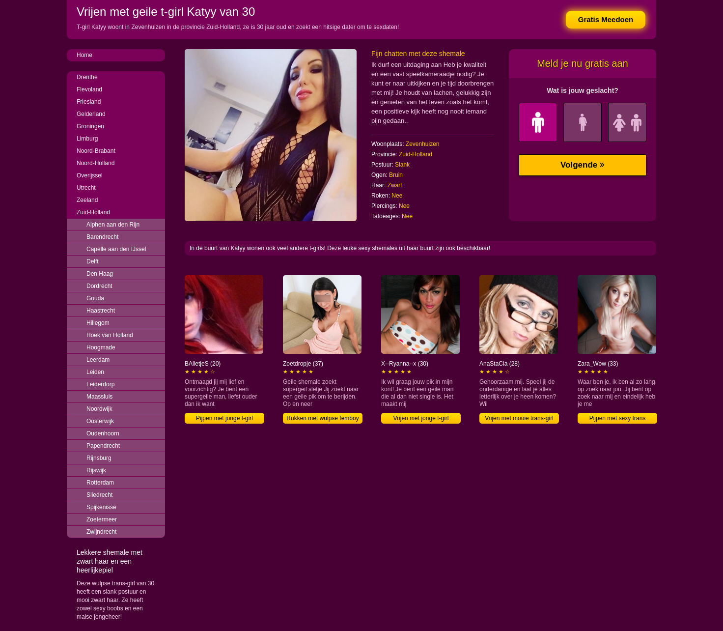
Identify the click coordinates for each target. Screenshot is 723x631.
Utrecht (86, 187)
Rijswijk (96, 470)
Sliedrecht (99, 494)
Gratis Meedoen (606, 19)
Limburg (87, 138)
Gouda (95, 298)
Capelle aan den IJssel (116, 249)
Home (84, 55)
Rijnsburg (98, 458)
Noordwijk (99, 408)
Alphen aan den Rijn (112, 224)
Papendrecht (103, 445)
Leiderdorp (100, 384)
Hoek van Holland (109, 335)
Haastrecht (100, 310)
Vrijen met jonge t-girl (421, 418)
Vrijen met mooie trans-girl (519, 418)
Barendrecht (102, 236)
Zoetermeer (101, 519)
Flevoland (89, 89)
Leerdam (98, 359)
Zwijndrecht (101, 531)
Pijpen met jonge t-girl (224, 418)
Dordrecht (99, 286)
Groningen (90, 126)
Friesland (89, 101)
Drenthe (87, 77)
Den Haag (99, 273)
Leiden (95, 372)
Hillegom (98, 322)
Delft (92, 261)
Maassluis (99, 396)
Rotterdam (100, 482)
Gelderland (91, 114)
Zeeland (87, 200)
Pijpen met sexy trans (617, 418)
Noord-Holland (95, 163)
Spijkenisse (101, 507)
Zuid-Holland (93, 212)
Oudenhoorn (102, 433)
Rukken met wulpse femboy (322, 418)
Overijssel (90, 175)
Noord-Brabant (96, 150)
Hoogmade (100, 347)
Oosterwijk (100, 421)
